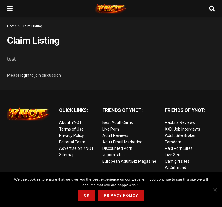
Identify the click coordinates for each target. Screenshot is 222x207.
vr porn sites (113, 154)
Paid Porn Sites (179, 148)
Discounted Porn (117, 148)
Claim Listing (31, 26)
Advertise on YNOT (76, 148)
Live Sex (172, 154)
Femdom (173, 142)
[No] (215, 190)
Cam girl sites (177, 161)
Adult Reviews (115, 135)
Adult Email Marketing (122, 142)
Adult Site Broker (180, 135)
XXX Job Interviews (182, 129)
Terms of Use (71, 129)
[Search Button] (212, 8)
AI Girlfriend (175, 167)
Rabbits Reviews (180, 122)
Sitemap (67, 154)
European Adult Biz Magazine (129, 161)
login (24, 75)
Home (12, 26)
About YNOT (70, 122)
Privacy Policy (71, 135)
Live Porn (110, 129)
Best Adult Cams (117, 122)
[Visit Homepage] (111, 8)
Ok (86, 195)
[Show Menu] (10, 8)
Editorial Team (72, 142)
